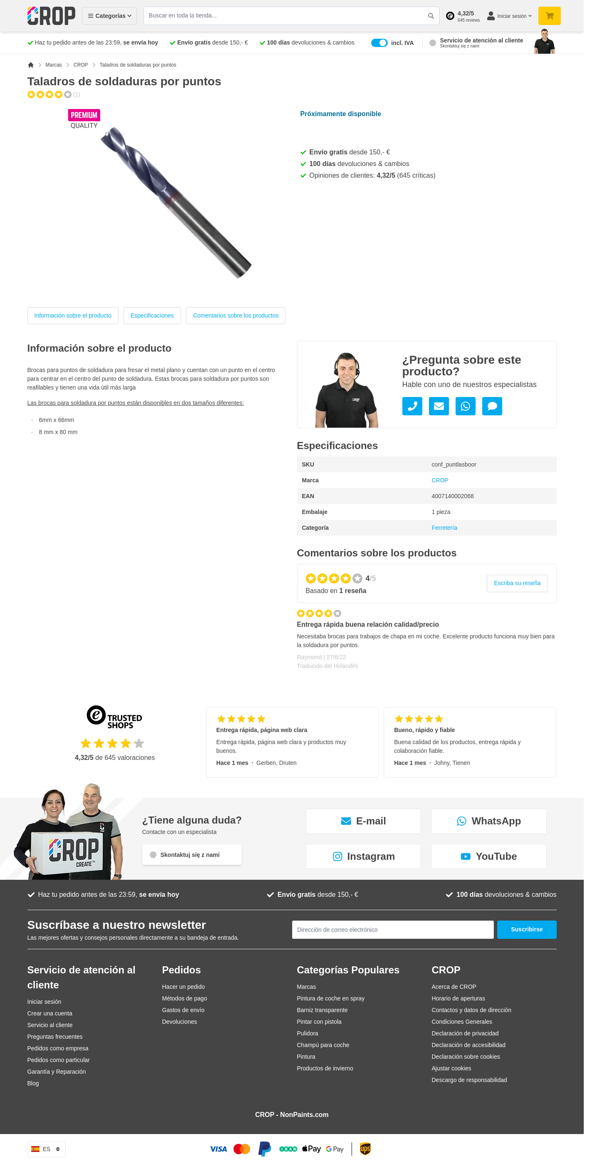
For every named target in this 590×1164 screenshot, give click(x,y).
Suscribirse (527, 929)
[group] (53, 94)
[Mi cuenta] (508, 15)
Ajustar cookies (451, 1068)
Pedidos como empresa (58, 1048)
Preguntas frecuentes (55, 1036)
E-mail (363, 820)
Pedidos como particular (58, 1060)
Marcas (54, 65)
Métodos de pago (184, 998)
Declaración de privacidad (465, 1033)
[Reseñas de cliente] (427, 643)
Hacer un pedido (183, 986)
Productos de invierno (325, 1068)
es (46, 1149)
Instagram (363, 856)
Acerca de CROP (454, 986)
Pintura (306, 1056)
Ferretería (444, 527)
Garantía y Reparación (56, 1071)
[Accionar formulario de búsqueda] (431, 15)
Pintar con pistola (319, 1021)
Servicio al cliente (50, 1025)
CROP (81, 65)
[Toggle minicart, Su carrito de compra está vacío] (549, 16)
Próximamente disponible (341, 113)
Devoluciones (179, 1021)
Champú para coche (323, 1045)
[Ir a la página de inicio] (30, 65)
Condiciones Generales (462, 1021)
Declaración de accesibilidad (469, 1045)
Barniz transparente (322, 1010)
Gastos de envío (183, 1010)
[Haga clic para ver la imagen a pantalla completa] (175, 201)
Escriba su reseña (517, 583)
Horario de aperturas (458, 998)
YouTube (489, 856)
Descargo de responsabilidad (469, 1080)
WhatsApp (489, 820)
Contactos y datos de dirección (471, 1010)
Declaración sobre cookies (466, 1056)
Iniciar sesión (44, 1001)
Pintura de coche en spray (331, 998)
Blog (33, 1083)
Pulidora (307, 1033)
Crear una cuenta (49, 1013)
